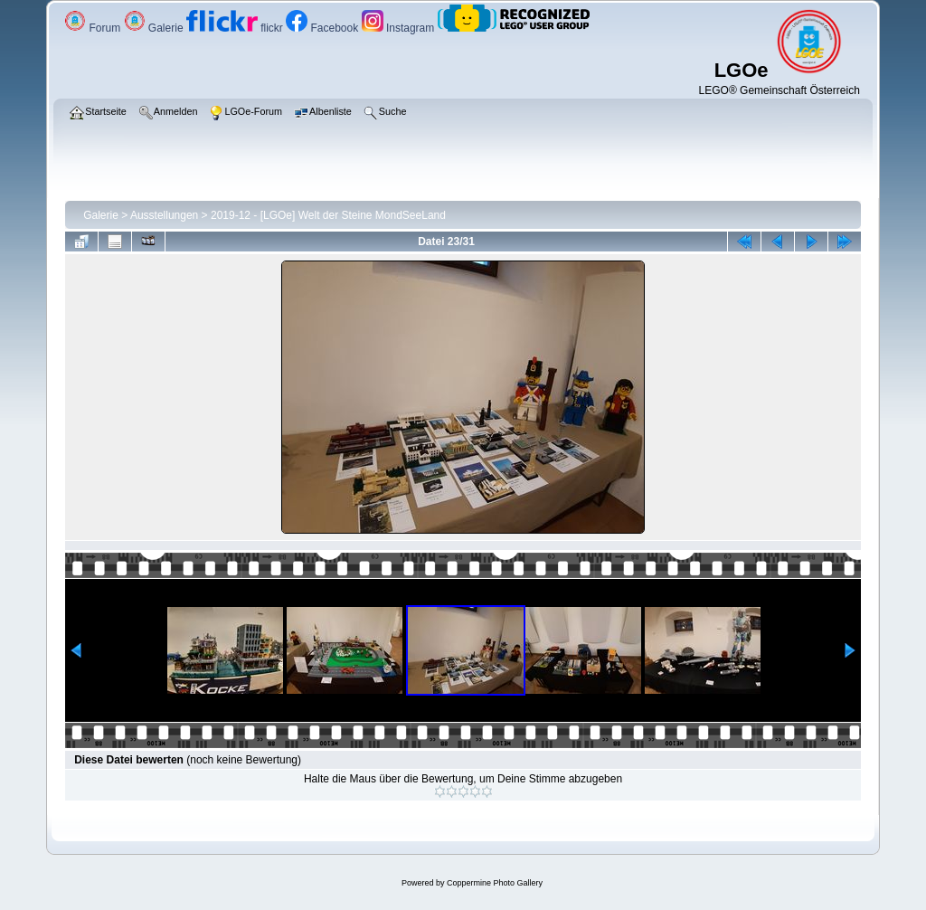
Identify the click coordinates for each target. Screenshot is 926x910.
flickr (236, 28)
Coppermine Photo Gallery (495, 882)
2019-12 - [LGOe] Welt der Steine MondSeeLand (328, 215)
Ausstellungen (164, 215)
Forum (93, 28)
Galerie (155, 28)
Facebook (323, 28)
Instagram (400, 28)
